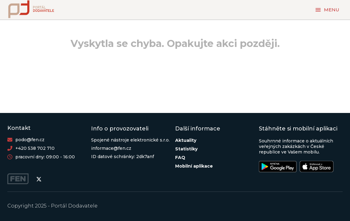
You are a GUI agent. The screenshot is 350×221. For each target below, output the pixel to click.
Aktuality (185, 140)
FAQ (180, 157)
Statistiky (186, 149)
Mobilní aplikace (194, 166)
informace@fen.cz (111, 148)
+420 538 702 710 (35, 148)
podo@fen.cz (29, 139)
